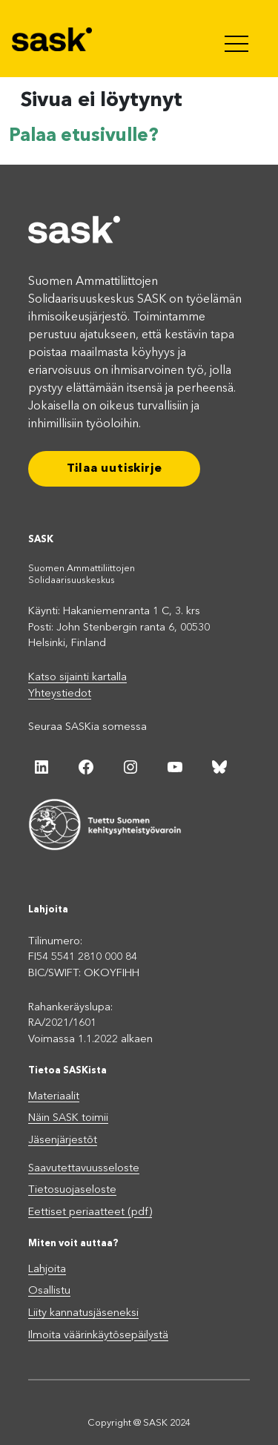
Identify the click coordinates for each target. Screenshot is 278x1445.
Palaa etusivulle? (84, 136)
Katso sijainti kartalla (77, 677)
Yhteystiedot (59, 694)
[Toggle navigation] (238, 38)
